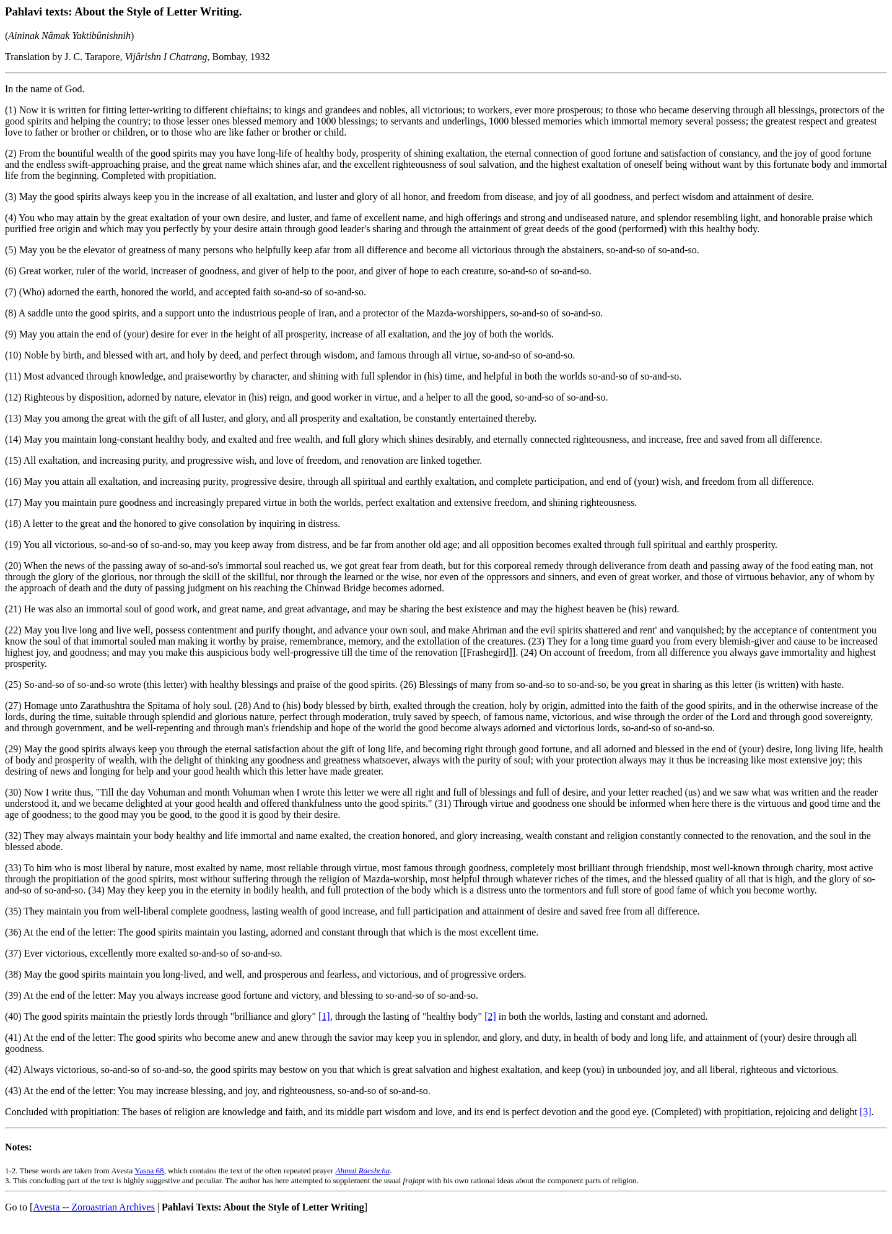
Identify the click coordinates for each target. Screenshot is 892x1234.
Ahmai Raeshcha (362, 1170)
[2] (490, 1016)
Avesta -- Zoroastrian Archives (94, 1207)
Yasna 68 (149, 1170)
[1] (324, 1016)
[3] (866, 1111)
